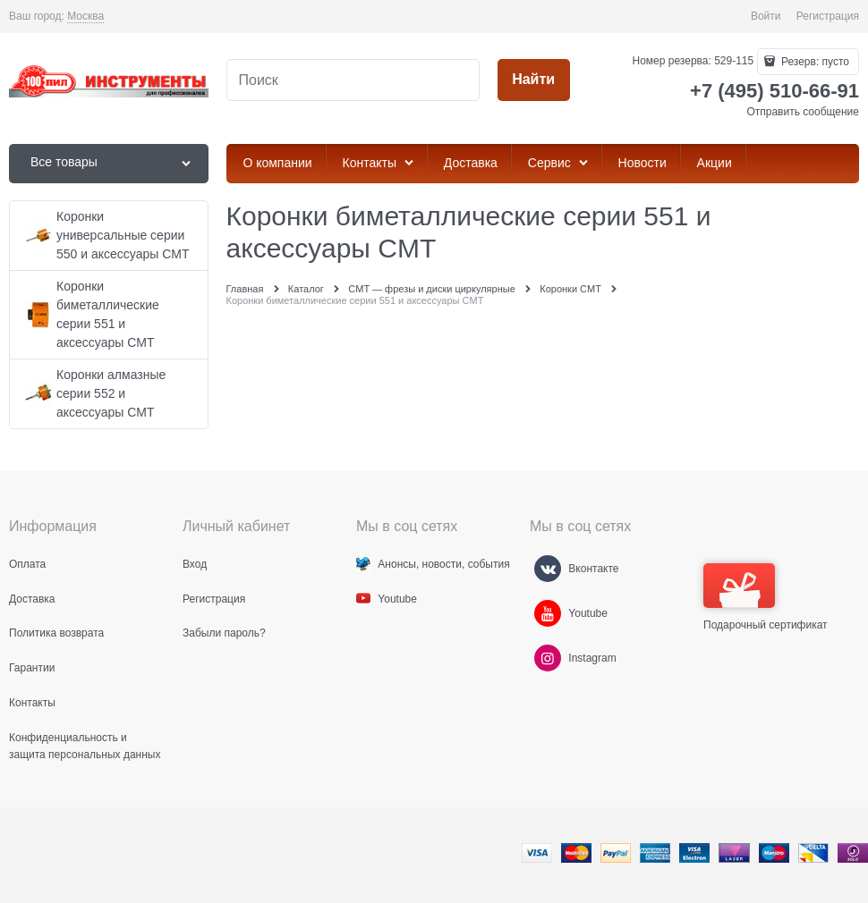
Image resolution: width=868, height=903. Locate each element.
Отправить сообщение (802, 111)
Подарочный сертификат (765, 597)
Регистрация (827, 16)
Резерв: (814, 61)
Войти (766, 16)
